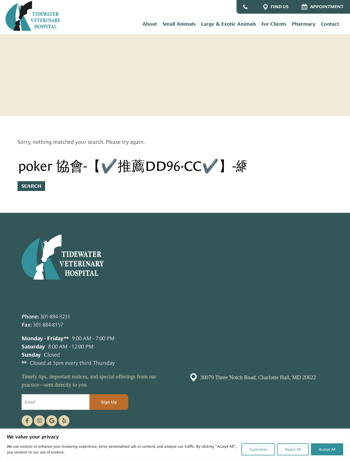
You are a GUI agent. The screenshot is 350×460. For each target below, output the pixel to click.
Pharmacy (304, 24)
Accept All (327, 449)
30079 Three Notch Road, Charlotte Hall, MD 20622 (258, 377)
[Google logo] (51, 420)
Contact (330, 24)
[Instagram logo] (39, 420)
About (149, 24)
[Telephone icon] (64, 420)
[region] (175, 444)
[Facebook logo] (27, 420)
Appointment (322, 7)
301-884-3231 (55, 316)
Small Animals (179, 24)
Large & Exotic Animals (228, 24)
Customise (258, 449)
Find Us (275, 7)
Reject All (293, 449)
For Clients (273, 24)
